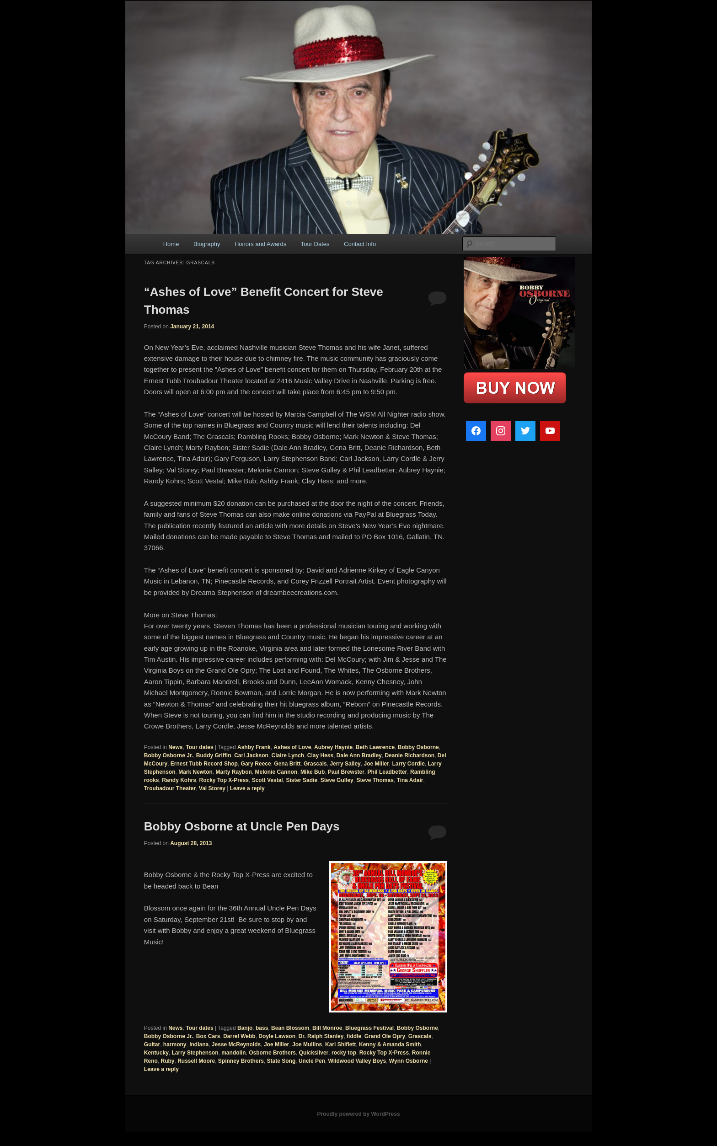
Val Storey (212, 788)
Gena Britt (287, 763)
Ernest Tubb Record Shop (204, 763)
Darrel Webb (239, 1036)
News (175, 747)
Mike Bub (312, 772)
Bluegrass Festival (369, 1028)
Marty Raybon (234, 772)
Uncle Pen (312, 1061)
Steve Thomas (374, 780)
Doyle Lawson (276, 1036)
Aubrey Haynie (333, 747)
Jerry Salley (345, 763)
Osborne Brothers (272, 1053)
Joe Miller (376, 763)
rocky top (344, 1053)
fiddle (354, 1036)
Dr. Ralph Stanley (321, 1036)
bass (262, 1028)
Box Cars (208, 1036)
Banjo (244, 1028)
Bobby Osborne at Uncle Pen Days (242, 826)
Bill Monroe (327, 1028)
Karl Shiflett (340, 1044)
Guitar (152, 1044)
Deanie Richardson (409, 755)
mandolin (233, 1053)
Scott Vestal (267, 780)
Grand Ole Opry (384, 1036)
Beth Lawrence (375, 747)
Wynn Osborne (408, 1061)
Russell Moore (196, 1061)
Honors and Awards (260, 244)
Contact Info (360, 244)
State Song (281, 1061)
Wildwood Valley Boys (357, 1061)
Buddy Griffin (213, 755)
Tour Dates (315, 244)
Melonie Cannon (276, 772)
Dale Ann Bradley (359, 755)
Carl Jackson (251, 755)
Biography (206, 244)
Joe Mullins (307, 1044)
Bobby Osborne (418, 747)
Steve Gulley (337, 780)
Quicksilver (314, 1053)
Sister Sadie (301, 780)
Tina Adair (410, 780)
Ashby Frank (254, 747)
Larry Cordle (408, 763)
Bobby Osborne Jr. (168, 755)
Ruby (167, 1061)
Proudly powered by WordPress (358, 1114)
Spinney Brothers (241, 1061)
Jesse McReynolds (236, 1044)
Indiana (199, 1044)
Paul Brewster (346, 772)
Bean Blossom (290, 1028)
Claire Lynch (288, 755)
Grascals (315, 763)
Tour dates (199, 747)
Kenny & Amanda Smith (390, 1044)
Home (171, 244)
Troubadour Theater (170, 788)
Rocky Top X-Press (224, 780)
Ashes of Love (292, 747)
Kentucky (156, 1053)
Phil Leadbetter (387, 772)
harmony (175, 1044)
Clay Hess (320, 755)
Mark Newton (195, 772)
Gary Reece (256, 763)
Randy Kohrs (179, 780)
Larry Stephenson (195, 1053)
